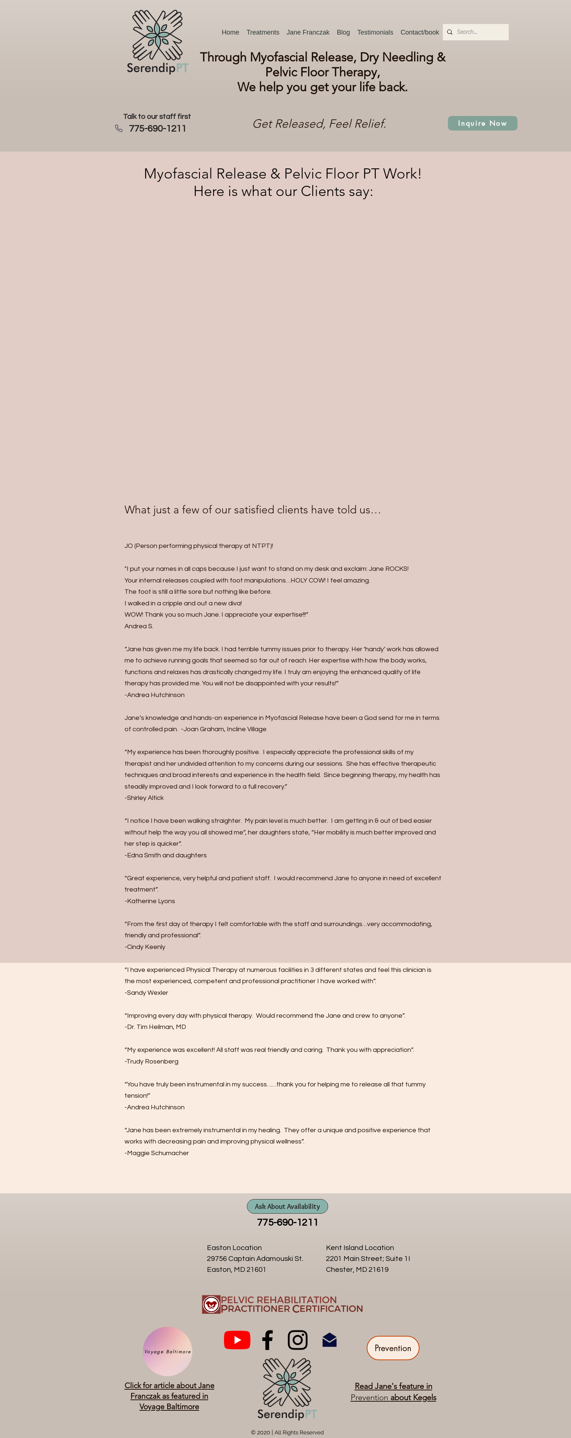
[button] (263, 32)
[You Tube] (237, 1340)
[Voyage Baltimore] (167, 1351)
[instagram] (297, 1340)
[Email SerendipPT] (329, 1340)
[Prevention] (393, 1348)
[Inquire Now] (482, 123)
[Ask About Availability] (287, 1206)
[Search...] (475, 32)
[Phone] (118, 128)
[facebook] (267, 1340)
